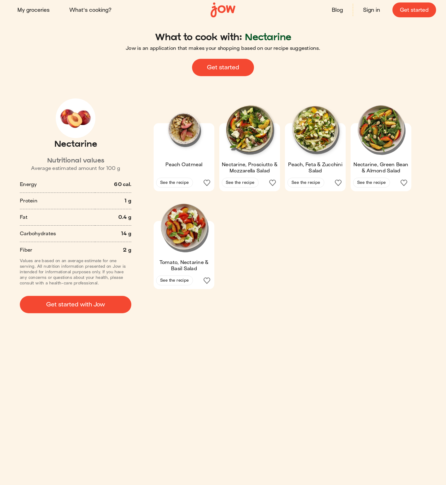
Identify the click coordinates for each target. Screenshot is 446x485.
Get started (414, 10)
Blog (337, 10)
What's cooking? (90, 10)
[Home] (223, 10)
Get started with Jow (75, 304)
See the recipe (174, 182)
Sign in (371, 10)
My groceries (33, 10)
